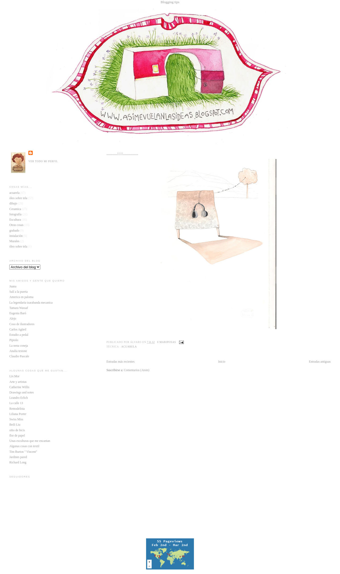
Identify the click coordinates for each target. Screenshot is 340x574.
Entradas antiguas (320, 361)
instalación (16, 236)
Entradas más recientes (121, 361)
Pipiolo (13, 340)
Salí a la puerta (18, 292)
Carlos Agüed (17, 329)
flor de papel (17, 435)
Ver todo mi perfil (43, 161)
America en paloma (21, 297)
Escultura (15, 219)
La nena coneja (18, 345)
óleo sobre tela (18, 198)
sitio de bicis (17, 430)
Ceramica (15, 209)
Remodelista (17, 408)
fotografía (15, 214)
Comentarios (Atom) (136, 370)
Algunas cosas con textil (24, 446)
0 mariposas (166, 342)
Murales (14, 241)
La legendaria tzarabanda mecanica (31, 302)
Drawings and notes (21, 392)
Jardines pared (18, 457)
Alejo (12, 318)
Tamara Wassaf (18, 308)
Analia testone (18, 351)
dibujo (13, 203)
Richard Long (17, 462)
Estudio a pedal (18, 335)
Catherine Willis (19, 387)
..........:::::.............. (122, 153)
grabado (14, 230)
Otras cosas (16, 225)
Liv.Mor (14, 376)
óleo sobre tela (18, 246)
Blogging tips (170, 2)
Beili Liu (14, 424)
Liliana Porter (17, 414)
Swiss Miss (16, 419)
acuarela (129, 346)
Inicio (221, 361)
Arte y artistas (18, 382)
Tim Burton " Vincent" (23, 452)
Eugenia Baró (17, 313)
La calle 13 (16, 403)
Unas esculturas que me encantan (29, 441)
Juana (12, 286)
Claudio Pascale (19, 356)
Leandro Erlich (18, 398)
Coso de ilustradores (21, 324)
